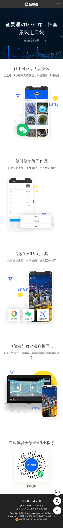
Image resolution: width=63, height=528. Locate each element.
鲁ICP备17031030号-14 (44, 516)
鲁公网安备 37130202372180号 (33, 519)
